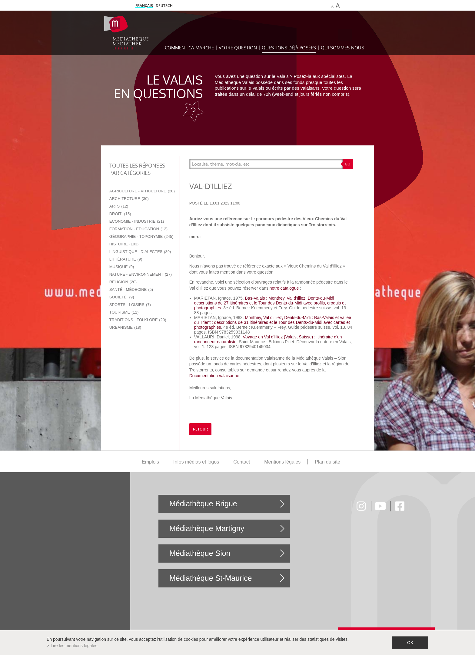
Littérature (125, 259)
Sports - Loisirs (130, 304)
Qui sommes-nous (342, 48)
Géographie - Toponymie (141, 236)
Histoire (124, 244)
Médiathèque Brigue (203, 503)
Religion (123, 282)
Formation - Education (138, 229)
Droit (120, 213)
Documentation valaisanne (214, 375)
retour (200, 429)
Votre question (238, 48)
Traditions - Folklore (137, 320)
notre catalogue (284, 288)
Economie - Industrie (136, 221)
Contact (241, 461)
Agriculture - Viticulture (142, 191)
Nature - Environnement (140, 274)
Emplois (150, 461)
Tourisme (124, 312)
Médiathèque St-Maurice (210, 578)
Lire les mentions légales (74, 645)
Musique (121, 266)
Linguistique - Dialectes (140, 251)
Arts (118, 206)
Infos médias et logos (196, 461)
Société (121, 297)
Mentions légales (282, 461)
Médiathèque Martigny (206, 528)
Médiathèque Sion (200, 553)
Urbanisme (125, 327)
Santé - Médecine (131, 289)
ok (410, 642)
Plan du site (327, 461)
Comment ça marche (189, 48)
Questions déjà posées (289, 48)
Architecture (129, 198)
